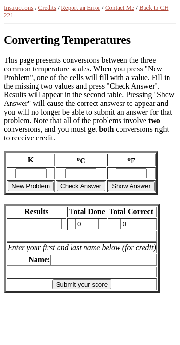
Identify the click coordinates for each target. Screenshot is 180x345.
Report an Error (80, 7)
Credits (47, 7)
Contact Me (119, 7)
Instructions (18, 7)
